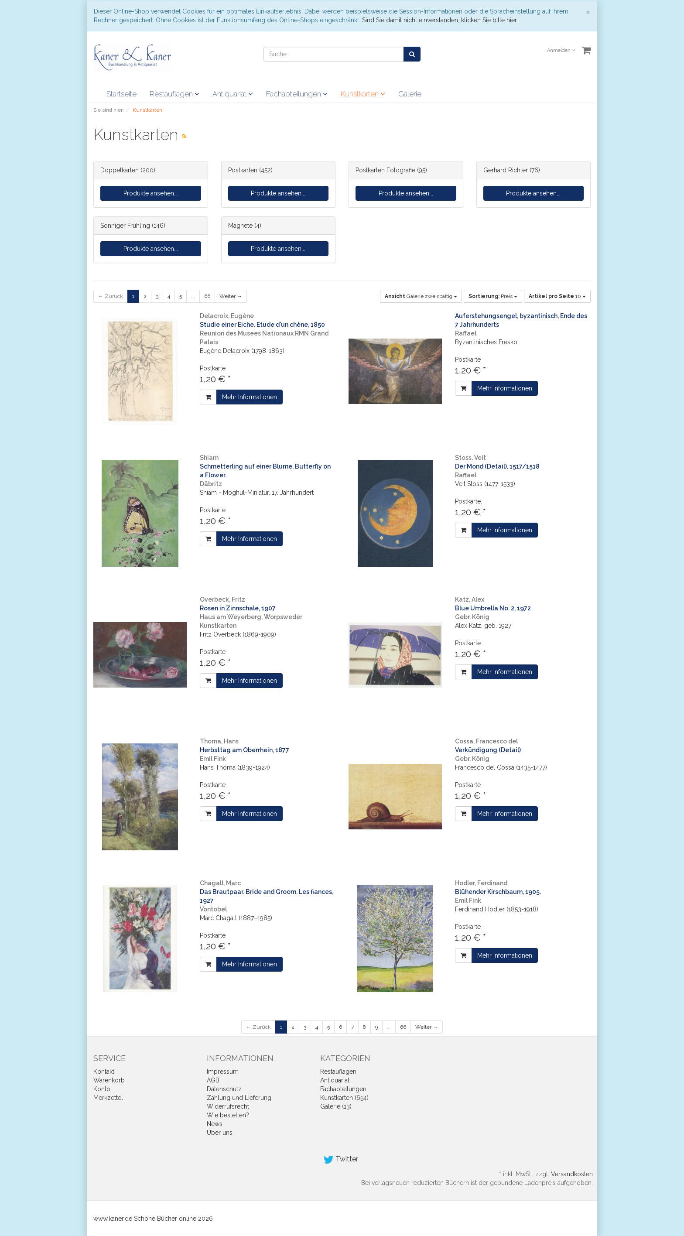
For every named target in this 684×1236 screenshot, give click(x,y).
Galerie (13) (336, 1106)
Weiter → (230, 296)
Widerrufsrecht (228, 1106)
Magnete (240, 225)
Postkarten (242, 170)
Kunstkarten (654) (344, 1097)
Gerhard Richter (505, 170)
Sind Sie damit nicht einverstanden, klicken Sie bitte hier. (440, 20)
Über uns (220, 1132)
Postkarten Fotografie (385, 170)
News (214, 1123)
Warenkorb (109, 1080)
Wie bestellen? (228, 1115)
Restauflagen (174, 93)
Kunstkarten (363, 93)
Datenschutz (224, 1088)
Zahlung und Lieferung (239, 1097)
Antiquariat (232, 93)
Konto (101, 1088)
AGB (213, 1080)
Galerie (409, 93)
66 (207, 296)
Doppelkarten (119, 170)
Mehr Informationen (249, 397)
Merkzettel (108, 1097)
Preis (493, 296)
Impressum (223, 1071)
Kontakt (103, 1071)
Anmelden (561, 50)
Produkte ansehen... (150, 193)
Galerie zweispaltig (421, 296)
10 (557, 296)
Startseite (121, 93)
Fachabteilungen (297, 93)
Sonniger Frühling (125, 225)
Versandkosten (572, 1174)
